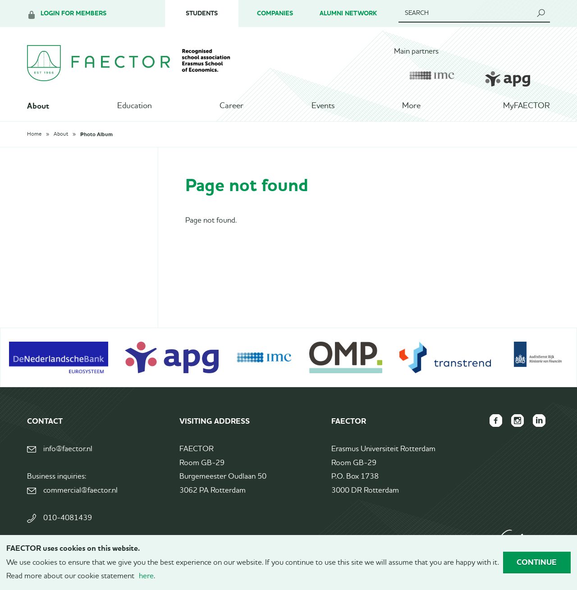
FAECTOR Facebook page (496, 420)
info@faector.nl (67, 449)
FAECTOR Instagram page (517, 420)
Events (322, 106)
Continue (537, 562)
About (38, 106)
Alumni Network (348, 13)
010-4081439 (67, 518)
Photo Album (96, 134)
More (411, 106)
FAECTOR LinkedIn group (539, 420)
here (146, 576)
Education (134, 106)
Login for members (73, 13)
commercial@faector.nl (80, 490)
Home (34, 134)
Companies (275, 13)
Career (231, 106)
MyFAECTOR (526, 106)
